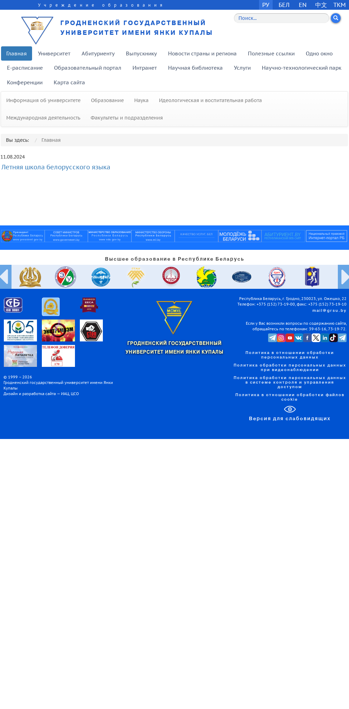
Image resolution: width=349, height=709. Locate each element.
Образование (107, 100)
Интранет (144, 67)
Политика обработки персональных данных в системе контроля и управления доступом (290, 382)
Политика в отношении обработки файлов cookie (289, 397)
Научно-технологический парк (301, 67)
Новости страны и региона (202, 53)
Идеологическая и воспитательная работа (210, 100)
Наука (141, 100)
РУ (265, 5)
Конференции (25, 82)
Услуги (242, 67)
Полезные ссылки (271, 53)
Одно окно (319, 53)
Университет (54, 53)
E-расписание (25, 67)
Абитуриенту (98, 53)
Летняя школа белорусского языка (55, 167)
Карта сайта (69, 82)
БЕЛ (284, 5)
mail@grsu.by (329, 311)
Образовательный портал (87, 67)
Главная (16, 53)
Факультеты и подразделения (127, 118)
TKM (339, 5)
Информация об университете (43, 100)
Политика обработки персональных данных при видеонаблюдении (290, 368)
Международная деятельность (43, 118)
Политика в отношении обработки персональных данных (289, 355)
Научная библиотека (195, 67)
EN (303, 5)
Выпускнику (141, 53)
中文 (321, 5)
